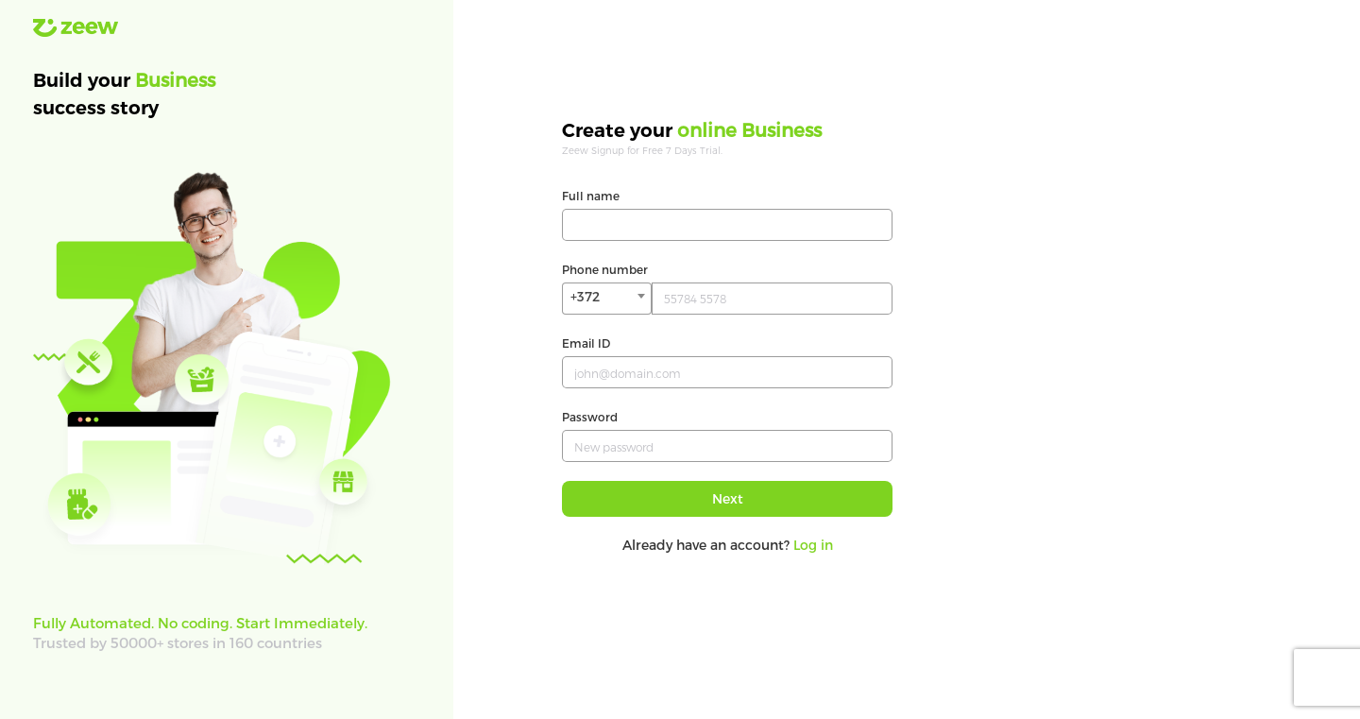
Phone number (605, 269)
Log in (813, 545)
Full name (591, 195)
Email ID (586, 343)
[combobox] (607, 298)
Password (590, 416)
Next (727, 498)
